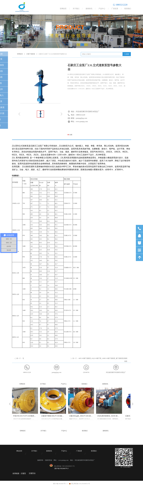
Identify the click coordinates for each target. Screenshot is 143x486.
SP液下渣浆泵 (30, 54)
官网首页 (20, 54)
